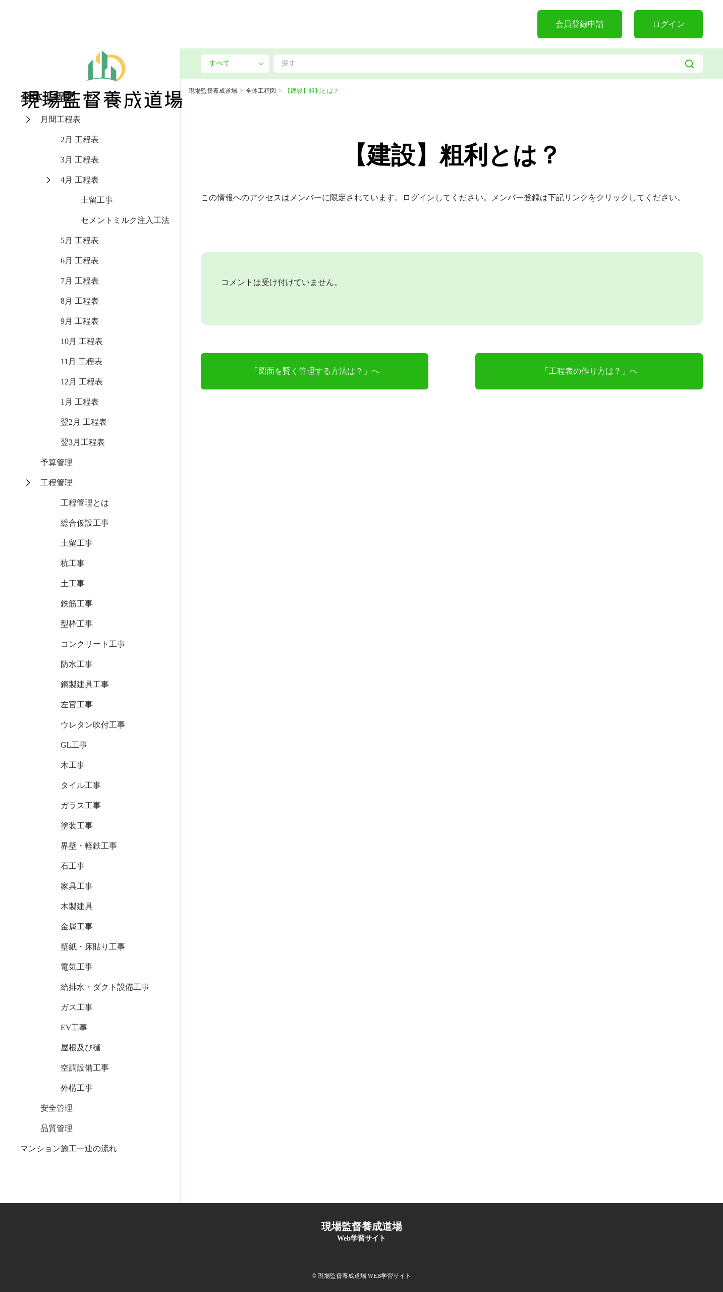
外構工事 (77, 1088)
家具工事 (77, 886)
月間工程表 (60, 119)
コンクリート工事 (93, 644)
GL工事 (74, 745)
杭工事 (73, 563)
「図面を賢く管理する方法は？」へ (314, 371)
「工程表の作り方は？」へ (589, 371)
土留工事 (97, 200)
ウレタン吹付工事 (93, 724)
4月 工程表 (80, 180)
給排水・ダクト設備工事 (105, 987)
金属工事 (77, 926)
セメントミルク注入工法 (125, 220)
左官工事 (77, 704)
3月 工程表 (80, 159)
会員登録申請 (579, 24)
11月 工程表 (81, 361)
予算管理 (56, 462)
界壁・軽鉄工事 (89, 845)
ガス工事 (77, 1007)
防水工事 (77, 664)
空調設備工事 (85, 1067)
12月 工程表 (82, 381)
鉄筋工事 (77, 603)
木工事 (73, 765)
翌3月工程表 (83, 442)
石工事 (73, 866)
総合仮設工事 (85, 523)
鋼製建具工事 (85, 684)
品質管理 (56, 1128)
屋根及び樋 (81, 1047)
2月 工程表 (80, 139)
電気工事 (77, 967)
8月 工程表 (80, 301)
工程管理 (56, 482)
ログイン (668, 24)
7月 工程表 (80, 280)
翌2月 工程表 (84, 422)
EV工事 (74, 1027)
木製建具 (77, 906)
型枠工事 (77, 624)
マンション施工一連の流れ (68, 1148)
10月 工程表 (82, 341)
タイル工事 (81, 785)
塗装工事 (77, 825)
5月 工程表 (80, 240)
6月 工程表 (80, 260)
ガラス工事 (81, 805)
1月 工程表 (80, 402)
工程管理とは (85, 502)
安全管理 (56, 1108)
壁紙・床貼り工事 (93, 946)
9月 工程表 (80, 321)
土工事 (73, 583)
